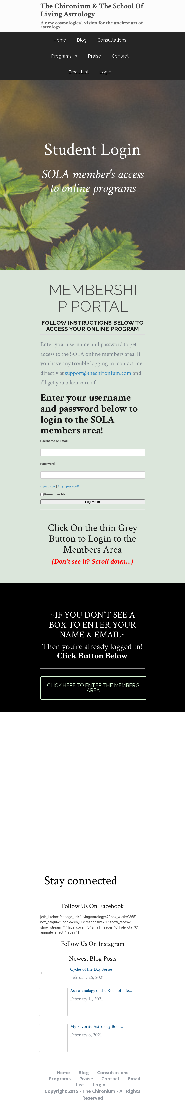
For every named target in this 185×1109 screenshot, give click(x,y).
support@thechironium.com (98, 373)
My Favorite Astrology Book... (97, 1026)
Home (59, 40)
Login (105, 71)
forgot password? (68, 486)
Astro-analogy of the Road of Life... (101, 990)
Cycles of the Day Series (91, 969)
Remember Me (53, 494)
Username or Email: (54, 441)
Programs (61, 56)
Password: (48, 463)
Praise (94, 56)
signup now (47, 486)
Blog (82, 40)
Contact (120, 56)
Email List (78, 71)
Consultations (111, 40)
